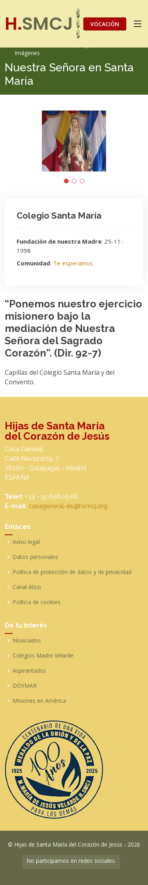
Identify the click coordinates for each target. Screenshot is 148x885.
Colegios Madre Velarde (43, 655)
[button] (66, 181)
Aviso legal (26, 542)
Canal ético (27, 587)
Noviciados (27, 640)
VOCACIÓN (104, 24)
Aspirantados (29, 670)
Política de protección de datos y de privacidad (72, 572)
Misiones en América (39, 701)
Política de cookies (36, 602)
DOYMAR (25, 686)
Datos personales (35, 557)
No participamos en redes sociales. (71, 860)
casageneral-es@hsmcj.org (67, 506)
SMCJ (39, 23)
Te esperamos (73, 263)
